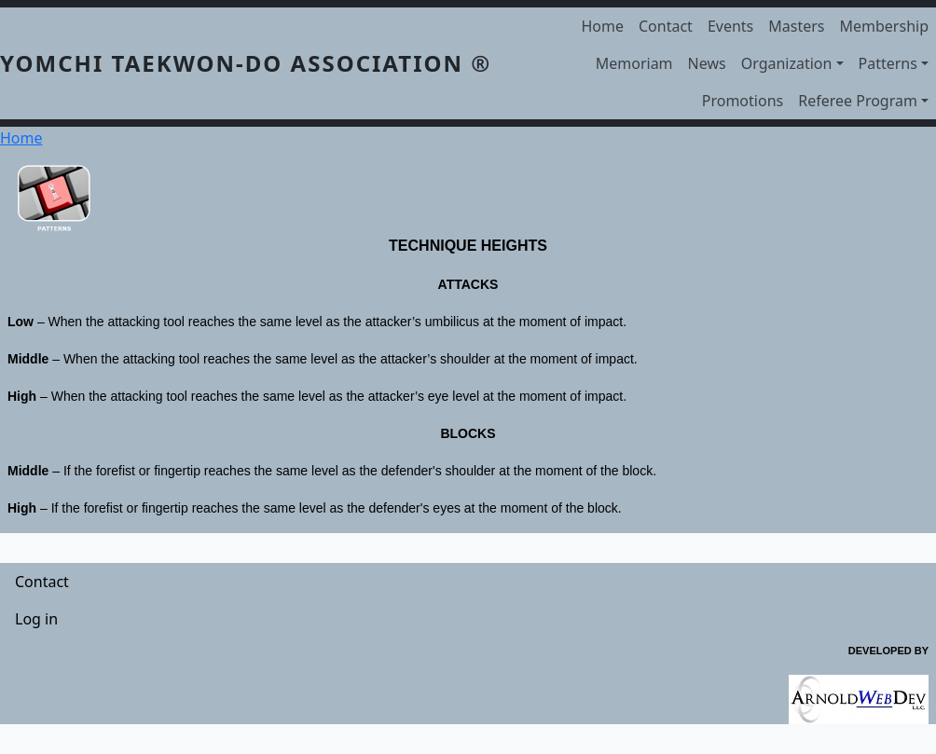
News (707, 63)
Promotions (742, 100)
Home (602, 26)
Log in (36, 619)
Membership (884, 26)
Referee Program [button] (857, 100)
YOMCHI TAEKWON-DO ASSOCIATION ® (245, 63)
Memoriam (634, 63)
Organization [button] (787, 63)
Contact (666, 26)
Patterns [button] (888, 63)
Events (730, 26)
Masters (796, 26)
